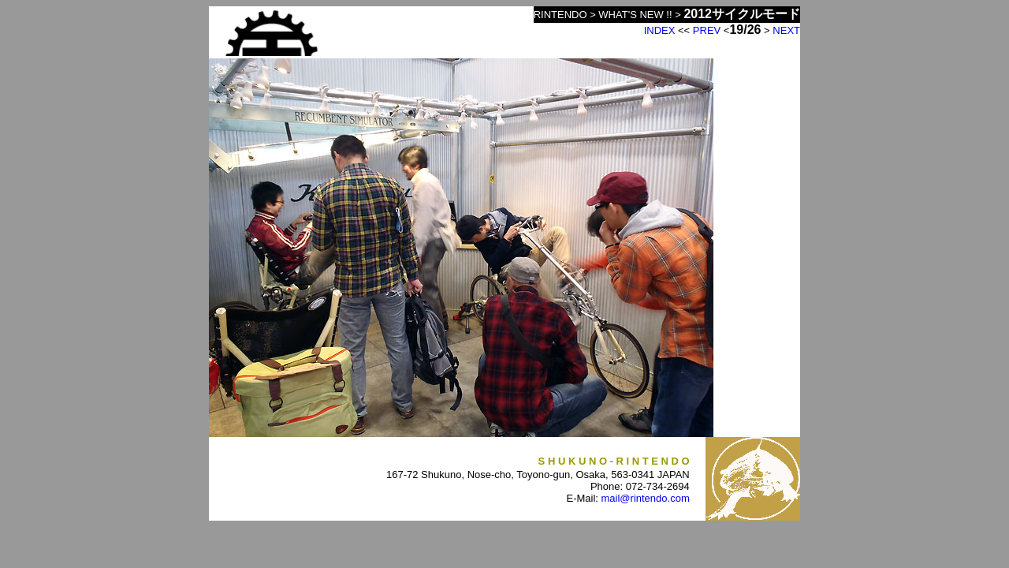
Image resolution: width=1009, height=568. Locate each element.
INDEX (660, 30)
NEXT (786, 30)
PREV (706, 30)
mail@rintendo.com (645, 498)
